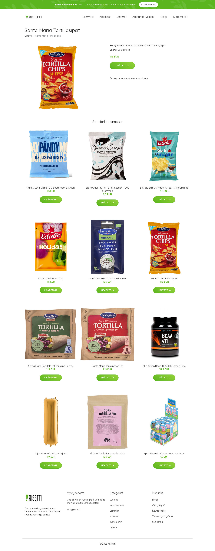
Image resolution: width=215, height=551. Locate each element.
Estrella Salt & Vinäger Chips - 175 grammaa (164, 189)
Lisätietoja (122, 67)
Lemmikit (88, 18)
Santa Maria (153, 47)
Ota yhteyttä (158, 507)
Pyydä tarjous (148, 4)
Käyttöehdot (158, 512)
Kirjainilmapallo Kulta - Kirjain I (50, 455)
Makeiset (105, 18)
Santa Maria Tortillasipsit (164, 280)
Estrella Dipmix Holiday (50, 280)
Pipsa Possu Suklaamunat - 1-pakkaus (164, 455)
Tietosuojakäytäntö (162, 518)
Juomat (121, 18)
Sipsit (163, 47)
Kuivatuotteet (117, 507)
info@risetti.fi (74, 511)
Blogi (164, 18)
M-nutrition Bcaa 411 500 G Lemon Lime (164, 368)
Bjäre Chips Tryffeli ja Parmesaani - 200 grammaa (107, 191)
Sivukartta (157, 523)
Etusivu (28, 37)
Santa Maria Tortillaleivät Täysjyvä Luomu (50, 368)
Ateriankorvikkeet (143, 18)
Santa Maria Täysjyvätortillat (107, 368)
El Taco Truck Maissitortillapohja (107, 455)
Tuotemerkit (180, 18)
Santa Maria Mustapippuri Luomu (107, 280)
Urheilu (113, 529)
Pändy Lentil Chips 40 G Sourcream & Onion (51, 189)
